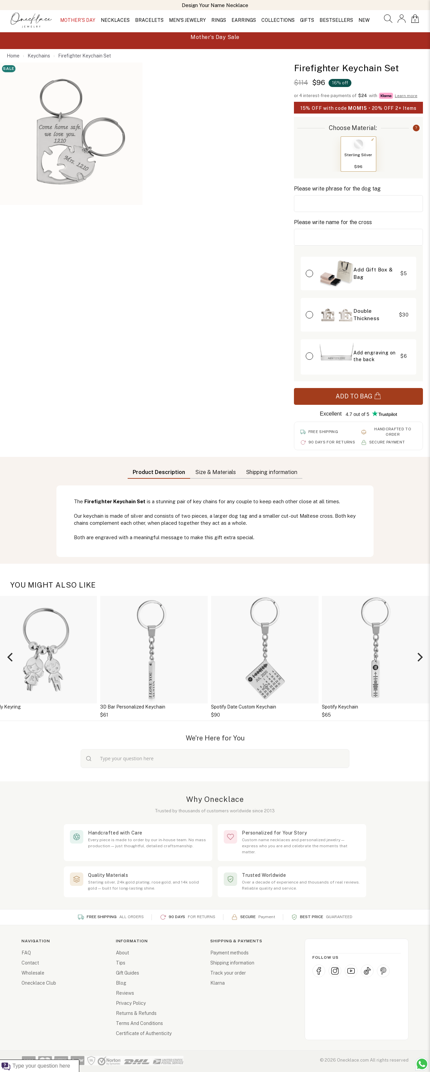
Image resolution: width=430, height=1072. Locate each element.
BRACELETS (149, 20)
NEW (364, 20)
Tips (120, 963)
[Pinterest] (383, 970)
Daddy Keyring (66, 707)
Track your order (228, 973)
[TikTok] (367, 970)
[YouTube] (351, 970)
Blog (121, 983)
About (122, 952)
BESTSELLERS (336, 20)
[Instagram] (335, 970)
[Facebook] (318, 970)
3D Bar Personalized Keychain (193, 707)
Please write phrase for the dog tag (337, 188)
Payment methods (229, 952)
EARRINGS (243, 20)
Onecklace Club (39, 983)
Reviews (125, 993)
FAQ (26, 952)
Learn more (406, 95)
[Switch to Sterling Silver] (358, 144)
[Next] (419, 657)
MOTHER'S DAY (77, 20)
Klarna (217, 983)
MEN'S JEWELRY (187, 20)
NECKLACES (115, 20)
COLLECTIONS (278, 20)
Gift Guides (127, 973)
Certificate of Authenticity (144, 1033)
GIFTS (307, 20)
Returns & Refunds (136, 1013)
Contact (30, 963)
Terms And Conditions (139, 1023)
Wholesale (33, 973)
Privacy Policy (131, 1003)
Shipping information (232, 963)
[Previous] (10, 657)
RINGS (218, 20)
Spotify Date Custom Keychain (304, 707)
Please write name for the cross (333, 222)
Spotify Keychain (401, 707)
